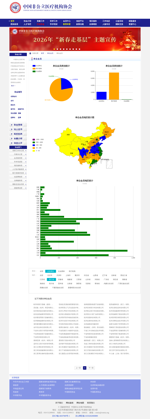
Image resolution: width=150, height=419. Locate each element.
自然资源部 (69, 385)
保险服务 (132, 21)
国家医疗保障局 (45, 388)
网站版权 (69, 403)
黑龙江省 (123, 275)
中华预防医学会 (45, 395)
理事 (19, 113)
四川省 (51, 283)
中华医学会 (17, 395)
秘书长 (13, 109)
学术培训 (53, 24)
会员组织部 (18, 158)
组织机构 (18, 134)
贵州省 (60, 283)
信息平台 (80, 21)
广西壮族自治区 (123, 283)
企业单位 (50, 271)
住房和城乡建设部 (97, 385)
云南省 (69, 283)
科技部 (93, 382)
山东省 (88, 279)
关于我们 (59, 403)
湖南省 (124, 279)
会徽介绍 (18, 138)
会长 (12, 101)
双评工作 (53, 21)
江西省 (78, 279)
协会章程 (18, 125)
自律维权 (93, 24)
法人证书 (18, 129)
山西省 (95, 275)
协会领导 (18, 92)
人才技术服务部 (18, 169)
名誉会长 (14, 96)
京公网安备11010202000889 (86, 416)
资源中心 (132, 24)
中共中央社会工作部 (21, 382)
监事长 (13, 117)
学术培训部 (18, 162)
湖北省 (115, 279)
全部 (41, 271)
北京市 (49, 275)
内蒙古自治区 (109, 283)
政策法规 (80, 24)
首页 (12, 21)
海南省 (42, 283)
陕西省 (78, 283)
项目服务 (93, 21)
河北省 (86, 275)
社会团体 (61, 271)
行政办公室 (18, 154)
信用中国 (94, 388)
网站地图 (80, 403)
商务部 (41, 392)
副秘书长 (21, 109)
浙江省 (51, 279)
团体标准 (14, 24)
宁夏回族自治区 (58, 288)
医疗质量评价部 (18, 173)
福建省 (69, 279)
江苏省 (42, 279)
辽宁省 (104, 275)
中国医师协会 (95, 392)
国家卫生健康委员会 (73, 382)
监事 (19, 117)
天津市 (58, 275)
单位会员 (50, 53)
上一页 (78, 368)
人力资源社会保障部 (47, 385)
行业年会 (40, 24)
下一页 (91, 368)
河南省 (97, 279)
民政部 (15, 392)
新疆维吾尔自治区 (74, 288)
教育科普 (67, 24)
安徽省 (60, 279)
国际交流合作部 (18, 184)
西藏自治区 (44, 288)
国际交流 (119, 24)
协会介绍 (27, 21)
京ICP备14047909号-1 (61, 416)
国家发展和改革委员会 (47, 382)
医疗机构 (72, 271)
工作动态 (106, 21)
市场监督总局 (18, 388)
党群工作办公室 (18, 150)
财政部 (15, 385)
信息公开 (18, 143)
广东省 (106, 279)
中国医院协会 (70, 392)
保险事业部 (18, 188)
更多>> (13, 86)
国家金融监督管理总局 (73, 388)
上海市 (68, 275)
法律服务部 (18, 180)
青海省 (97, 283)
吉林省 (113, 275)
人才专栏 (27, 24)
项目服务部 (18, 165)
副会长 (13, 105)
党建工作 (40, 21)
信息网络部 (18, 177)
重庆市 (77, 275)
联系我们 (91, 403)
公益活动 (119, 21)
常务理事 (14, 113)
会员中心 (67, 21)
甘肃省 (88, 283)
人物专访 (106, 24)
